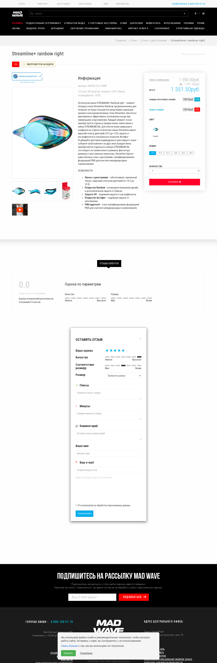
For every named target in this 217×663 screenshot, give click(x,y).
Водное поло (35, 28)
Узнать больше (69, 646)
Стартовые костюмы (102, 23)
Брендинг (57, 28)
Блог (22, 4)
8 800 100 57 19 (62, 622)
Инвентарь (153, 23)
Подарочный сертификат (43, 23)
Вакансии (122, 4)
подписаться (132, 597)
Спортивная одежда (190, 28)
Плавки (189, 23)
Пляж (200, 23)
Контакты (67, 660)
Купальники (172, 23)
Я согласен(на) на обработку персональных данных (103, 505)
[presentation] (95, 492)
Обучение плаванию (84, 28)
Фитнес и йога (138, 28)
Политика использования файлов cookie (168, 659)
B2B (106, 4)
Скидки (17, 23)
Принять (68, 653)
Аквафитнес (113, 28)
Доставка (63, 4)
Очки (123, 23)
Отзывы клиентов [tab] (109, 263)
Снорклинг (162, 28)
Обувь (16, 28)
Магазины (85, 4)
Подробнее (86, 653)
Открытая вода (74, 23)
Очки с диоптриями (154, 40)
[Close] (140, 338)
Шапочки (136, 23)
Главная (120, 40)
